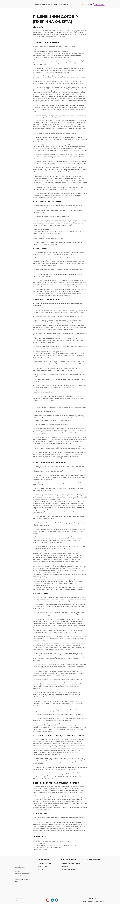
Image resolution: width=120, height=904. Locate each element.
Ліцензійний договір (93, 898)
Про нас (40, 870)
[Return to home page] (22, 4)
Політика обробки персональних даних (93, 901)
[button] (99, 4)
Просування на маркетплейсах (43, 4)
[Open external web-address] (95, 865)
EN (91, 4)
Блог (60, 4)
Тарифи (56, 4)
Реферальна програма (68, 870)
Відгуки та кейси (43, 866)
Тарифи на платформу (45, 863)
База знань (64, 866)
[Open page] (88, 4)
